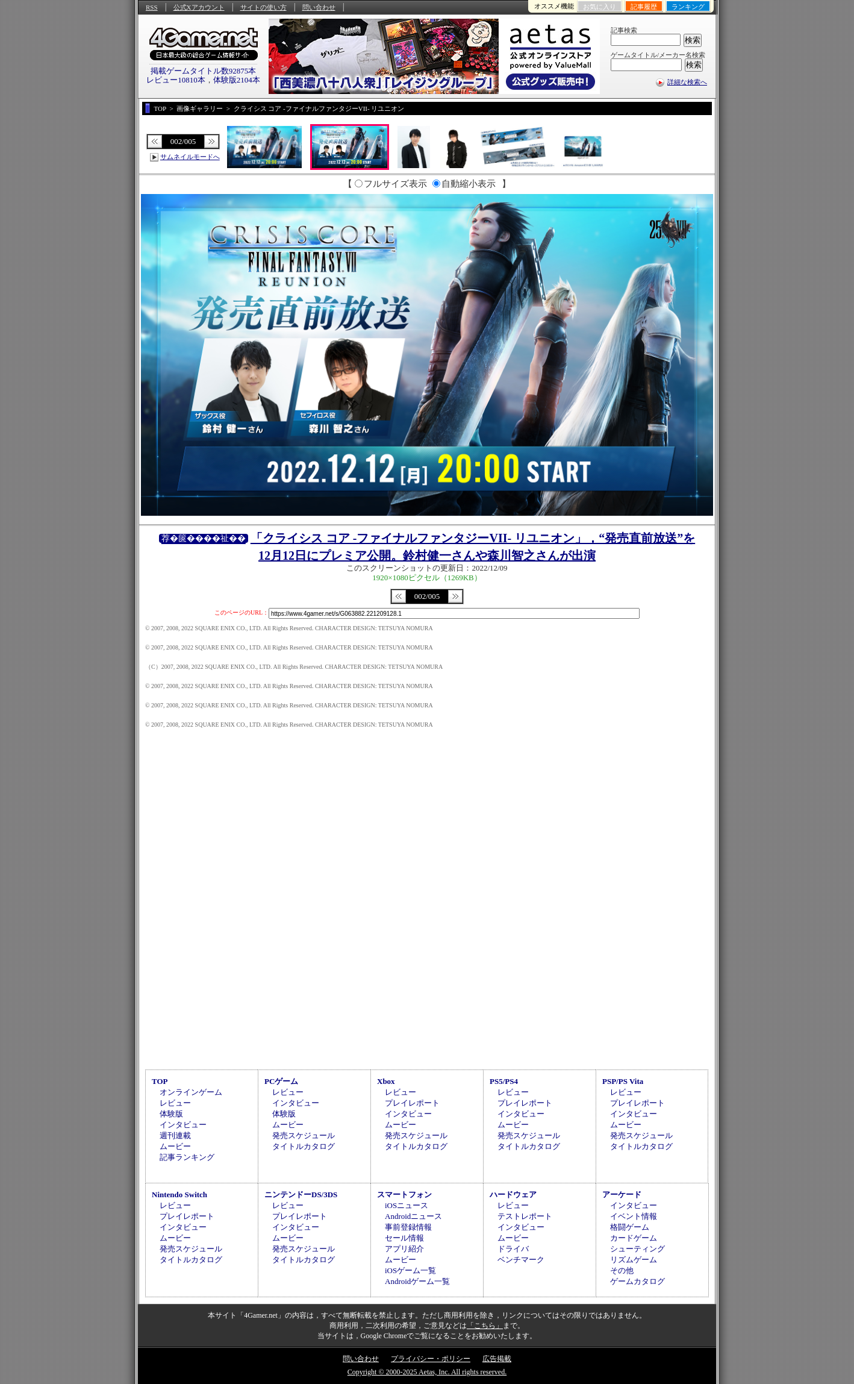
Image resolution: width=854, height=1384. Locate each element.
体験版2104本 (236, 79)
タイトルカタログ (303, 1146)
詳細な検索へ (687, 82)
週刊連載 (175, 1135)
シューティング (637, 1248)
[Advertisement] (427, 964)
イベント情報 (633, 1216)
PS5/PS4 (504, 1081)
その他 (622, 1270)
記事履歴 (644, 6)
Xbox (386, 1081)
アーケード (621, 1194)
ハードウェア (513, 1194)
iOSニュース (406, 1205)
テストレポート (524, 1216)
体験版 (171, 1113)
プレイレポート (412, 1102)
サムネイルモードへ (190, 156)
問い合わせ (318, 7)
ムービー (175, 1146)
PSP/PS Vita (622, 1081)
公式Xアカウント (199, 7)
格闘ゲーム (629, 1227)
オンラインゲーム (191, 1092)
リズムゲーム (633, 1259)
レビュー (175, 1102)
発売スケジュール (303, 1135)
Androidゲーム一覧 (417, 1281)
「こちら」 (485, 1325)
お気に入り (599, 6)
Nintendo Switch (179, 1194)
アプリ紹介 (404, 1248)
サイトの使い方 (263, 7)
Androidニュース (413, 1216)
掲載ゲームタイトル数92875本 (204, 70)
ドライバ (513, 1248)
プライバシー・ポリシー (430, 1358)
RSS (152, 7)
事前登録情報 (408, 1227)
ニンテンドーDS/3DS (300, 1194)
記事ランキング (187, 1157)
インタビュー (183, 1124)
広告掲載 (496, 1358)
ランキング (688, 6)
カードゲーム (633, 1237)
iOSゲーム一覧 (410, 1270)
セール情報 (404, 1237)
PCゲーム (281, 1081)
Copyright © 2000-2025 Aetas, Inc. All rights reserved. (427, 1372)
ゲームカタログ (637, 1281)
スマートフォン (404, 1194)
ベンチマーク (520, 1259)
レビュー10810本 (175, 79)
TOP (160, 1081)
